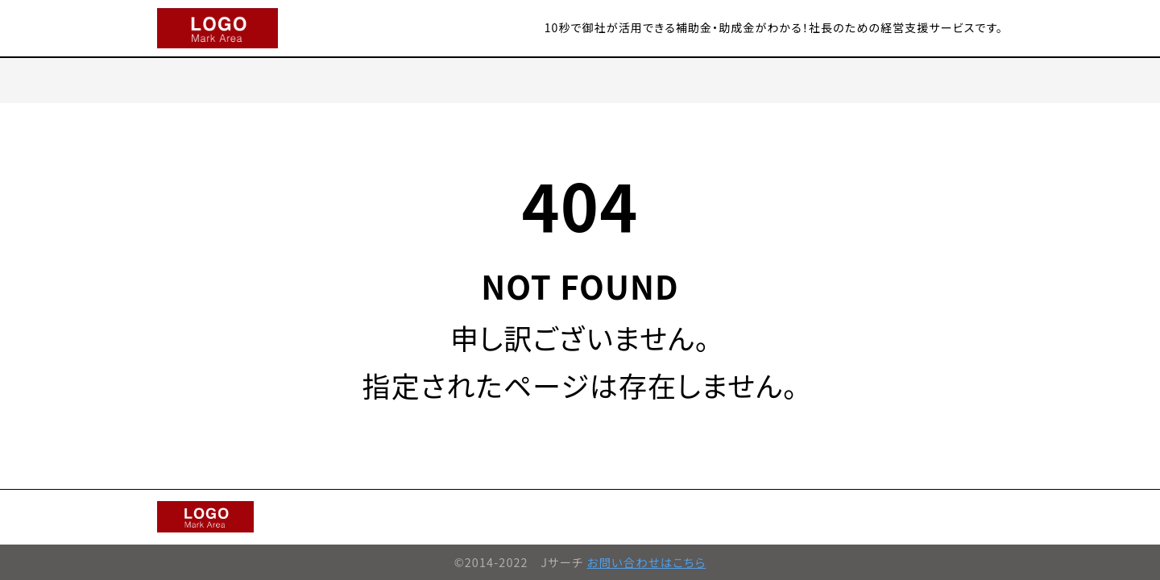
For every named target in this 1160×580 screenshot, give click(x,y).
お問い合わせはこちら (646, 561)
